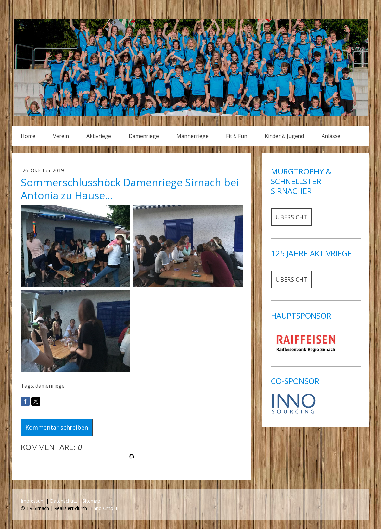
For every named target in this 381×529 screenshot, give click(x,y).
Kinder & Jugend (284, 136)
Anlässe (331, 136)
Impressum (33, 501)
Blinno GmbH (102, 508)
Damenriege (144, 136)
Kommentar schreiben (56, 427)
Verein (61, 136)
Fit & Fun (236, 136)
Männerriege (192, 136)
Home (28, 136)
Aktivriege (98, 136)
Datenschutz (63, 501)
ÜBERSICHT (291, 217)
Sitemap (91, 501)
